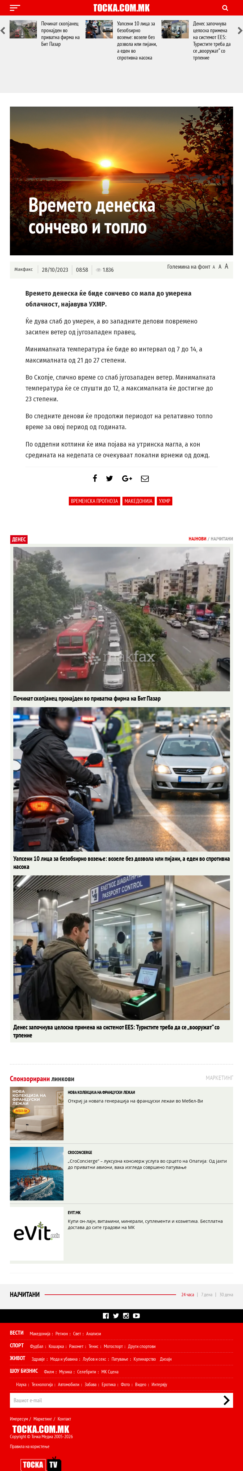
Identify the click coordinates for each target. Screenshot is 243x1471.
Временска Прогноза (94, 504)
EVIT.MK (74, 1197)
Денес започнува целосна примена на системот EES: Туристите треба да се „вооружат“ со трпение (212, 40)
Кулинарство (145, 1344)
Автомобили (68, 1369)
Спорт (17, 1330)
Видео (140, 1369)
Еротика (109, 1369)
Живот (17, 1343)
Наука (21, 1369)
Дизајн (166, 1344)
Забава (90, 1369)
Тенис (94, 1331)
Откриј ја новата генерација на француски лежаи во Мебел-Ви (135, 1086)
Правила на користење (30, 1431)
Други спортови (142, 1331)
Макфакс (23, 269)
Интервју (159, 1369)
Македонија (138, 504)
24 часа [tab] (187, 1279)
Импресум (19, 1404)
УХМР (164, 504)
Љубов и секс (94, 1344)
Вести (17, 1317)
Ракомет (76, 1331)
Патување (120, 1344)
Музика (65, 1357)
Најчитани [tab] (222, 542)
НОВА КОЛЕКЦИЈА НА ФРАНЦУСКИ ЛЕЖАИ (101, 1077)
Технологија (42, 1369)
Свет (77, 1318)
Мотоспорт (113, 1331)
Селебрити (86, 1357)
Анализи (93, 1318)
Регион (61, 1318)
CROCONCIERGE (80, 1137)
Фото (125, 1369)
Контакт (64, 1404)
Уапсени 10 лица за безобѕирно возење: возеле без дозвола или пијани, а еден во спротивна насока (137, 40)
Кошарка (56, 1331)
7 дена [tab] (206, 1279)
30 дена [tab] (226, 1279)
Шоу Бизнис (24, 1355)
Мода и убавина (63, 1344)
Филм (49, 1357)
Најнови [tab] (197, 542)
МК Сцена (109, 1357)
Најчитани (25, 1279)
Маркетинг (42, 1404)
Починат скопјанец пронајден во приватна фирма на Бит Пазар (60, 33)
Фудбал (36, 1331)
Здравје (38, 1344)
